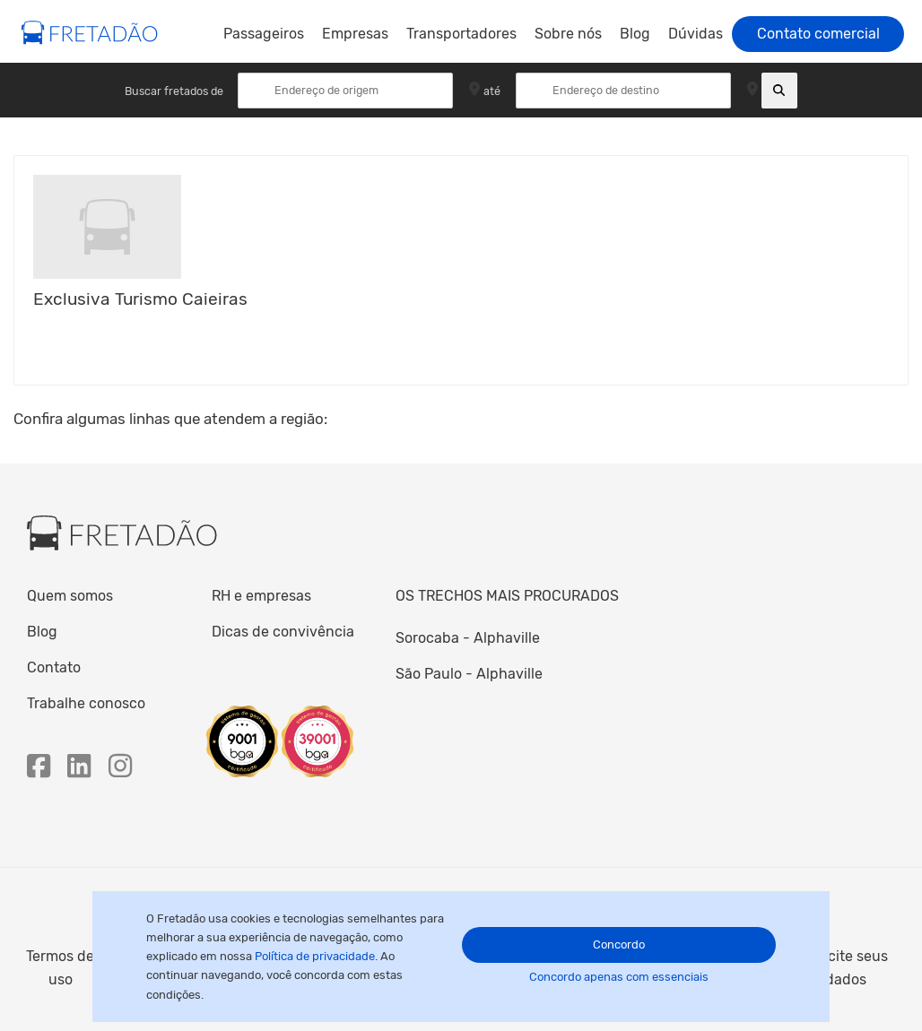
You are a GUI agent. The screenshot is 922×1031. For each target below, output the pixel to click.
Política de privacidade (315, 956)
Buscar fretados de (175, 90)
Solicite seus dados (846, 968)
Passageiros (263, 33)
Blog (635, 33)
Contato (54, 667)
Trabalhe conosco (86, 703)
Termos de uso (60, 968)
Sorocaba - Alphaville (468, 637)
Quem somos (70, 595)
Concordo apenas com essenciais (619, 976)
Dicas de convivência (283, 631)
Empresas (355, 33)
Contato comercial (818, 33)
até (491, 90)
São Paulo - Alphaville (469, 673)
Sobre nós (568, 33)
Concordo (619, 944)
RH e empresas (261, 595)
